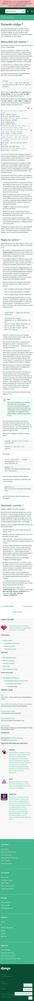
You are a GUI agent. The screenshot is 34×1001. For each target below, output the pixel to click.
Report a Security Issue (7, 886)
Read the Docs (13, 740)
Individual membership (7, 889)
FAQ (2, 695)
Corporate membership (7, 953)
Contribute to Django (7, 880)
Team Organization (6, 855)
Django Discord (5, 905)
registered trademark (18, 995)
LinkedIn (3, 933)
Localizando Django (7, 606)
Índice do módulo (10, 704)
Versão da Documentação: (23, 993)
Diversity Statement (6, 863)
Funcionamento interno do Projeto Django (16, 680)
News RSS (4, 936)
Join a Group (4, 877)
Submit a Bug (4, 883)
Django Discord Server (8, 711)
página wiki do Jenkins (7, 70)
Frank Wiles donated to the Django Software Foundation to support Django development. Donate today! (20, 628)
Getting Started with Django (9, 852)
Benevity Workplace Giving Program (11, 958)
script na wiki (12, 476)
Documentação (7, 17)
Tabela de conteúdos (8, 663)
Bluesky (3, 930)
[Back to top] (30, 998)
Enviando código (7, 640)
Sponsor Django (5, 950)
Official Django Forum (8, 718)
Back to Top (17, 612)
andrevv (5, 989)
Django (2, 11)
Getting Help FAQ (6, 902)
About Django (5, 849)
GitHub (3, 922)
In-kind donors (6, 976)
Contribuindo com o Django (14, 683)
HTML (14, 738)
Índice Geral (6, 666)
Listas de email (28, 606)
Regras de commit (10, 646)
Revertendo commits (10, 649)
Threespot (5, 983)
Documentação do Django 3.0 (11, 678)
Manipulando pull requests (12, 643)
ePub (21, 738)
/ (28, 108)
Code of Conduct (5, 860)
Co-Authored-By (7, 339)
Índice (3, 704)
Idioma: (27, 989)
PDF (18, 738)
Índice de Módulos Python (10, 669)
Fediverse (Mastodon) (7, 927)
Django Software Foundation (9, 858)
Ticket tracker (5, 726)
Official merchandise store (8, 955)
